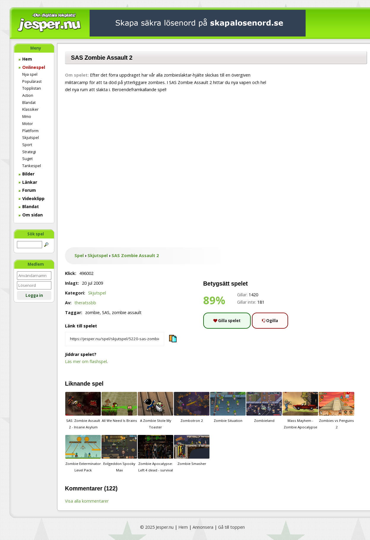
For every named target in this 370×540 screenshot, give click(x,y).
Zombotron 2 (191, 407)
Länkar (27, 182)
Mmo (26, 116)
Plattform (30, 130)
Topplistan (31, 88)
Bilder (26, 174)
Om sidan (30, 215)
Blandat (29, 102)
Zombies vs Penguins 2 (336, 410)
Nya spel (29, 74)
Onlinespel (31, 67)
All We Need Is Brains (119, 407)
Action (27, 95)
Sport (27, 144)
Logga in (34, 295)
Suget (27, 158)
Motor (27, 123)
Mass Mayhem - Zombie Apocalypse (300, 410)
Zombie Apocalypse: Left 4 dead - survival (155, 453)
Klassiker (30, 109)
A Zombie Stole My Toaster (155, 410)
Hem (25, 59)
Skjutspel (30, 137)
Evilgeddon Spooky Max (119, 453)
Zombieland (264, 407)
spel (98, 383)
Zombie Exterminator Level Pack (83, 453)
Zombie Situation (228, 407)
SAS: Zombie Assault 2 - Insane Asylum (83, 410)
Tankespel (31, 165)
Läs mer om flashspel (86, 361)
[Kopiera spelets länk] (114, 339)
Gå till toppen (231, 527)
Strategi (29, 151)
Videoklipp (31, 198)
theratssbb (85, 302)
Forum (27, 190)
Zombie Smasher (191, 450)
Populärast (32, 81)
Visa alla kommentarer (87, 501)
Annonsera (203, 527)
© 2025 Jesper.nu (157, 527)
